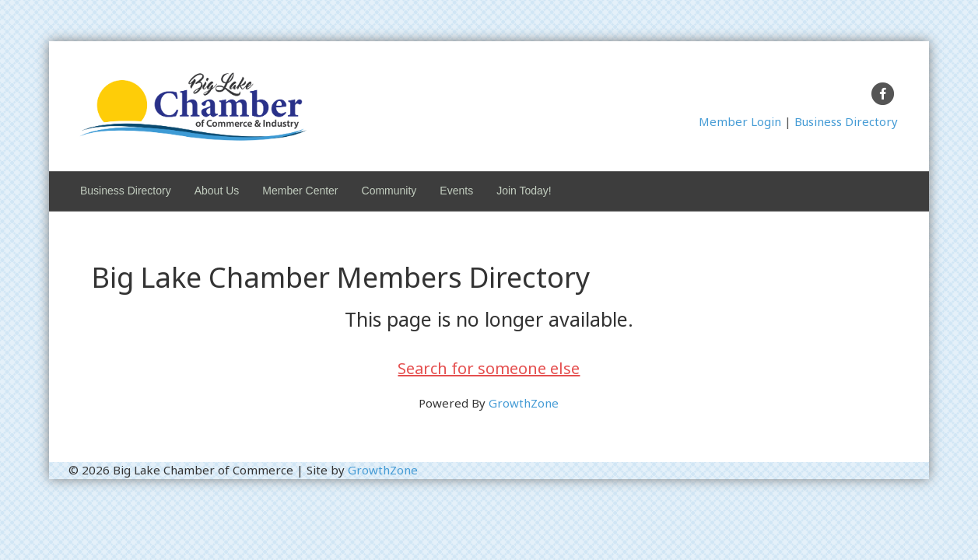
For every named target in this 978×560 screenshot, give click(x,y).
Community (389, 190)
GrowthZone (524, 403)
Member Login (740, 121)
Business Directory (846, 121)
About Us (217, 190)
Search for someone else (489, 368)
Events (456, 190)
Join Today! (524, 190)
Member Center (300, 190)
